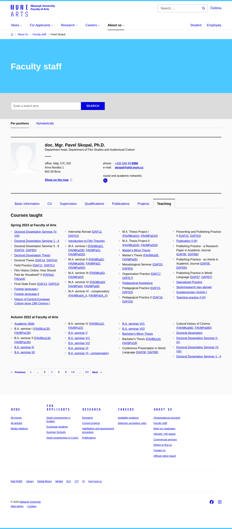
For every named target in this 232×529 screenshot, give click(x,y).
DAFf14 (51, 260)
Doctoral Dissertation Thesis (32, 255)
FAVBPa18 (129, 343)
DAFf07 (206, 277)
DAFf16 (127, 301)
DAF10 (155, 288)
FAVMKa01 (96, 246)
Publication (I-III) (186, 240)
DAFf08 (152, 352)
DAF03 (157, 264)
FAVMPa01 (93, 250)
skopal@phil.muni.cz (129, 167)
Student (195, 25)
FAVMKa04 (98, 282)
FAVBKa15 (97, 323)
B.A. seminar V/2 (79, 343)
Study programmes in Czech (62, 437)
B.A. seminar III (24, 347)
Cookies (32, 506)
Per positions (20, 123)
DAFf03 (127, 268)
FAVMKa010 (131, 235)
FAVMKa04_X (78, 295)
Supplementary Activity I (191, 292)
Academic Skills (24, 323)
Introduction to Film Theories (86, 240)
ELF (68, 481)
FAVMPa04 (75, 286)
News (15, 409)
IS (83, 481)
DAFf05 (181, 267)
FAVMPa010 (149, 235)
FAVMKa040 (76, 263)
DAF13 (42, 283)
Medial (59, 481)
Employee (214, 25)
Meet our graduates (164, 428)
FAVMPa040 (76, 267)
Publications (121, 204)
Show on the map (58, 180)
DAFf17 (127, 278)
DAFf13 (53, 283)
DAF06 (181, 254)
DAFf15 (195, 235)
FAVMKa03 (97, 272)
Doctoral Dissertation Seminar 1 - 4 (36, 240)
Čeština (215, 8)
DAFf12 (73, 235)
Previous (18, 372)
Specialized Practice (189, 282)
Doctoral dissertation (189, 332)
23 (87, 372)
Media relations (19, 428)
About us (163, 409)
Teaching (164, 204)
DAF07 (195, 277)
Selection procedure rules (132, 423)
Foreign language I (26, 289)
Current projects (91, 423)
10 (73, 372)
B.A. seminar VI (78, 348)
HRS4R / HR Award (164, 434)
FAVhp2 (49, 274)
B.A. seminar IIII (24, 352)
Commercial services (165, 439)
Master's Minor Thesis (136, 250)
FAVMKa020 (131, 245)
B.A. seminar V (78, 332)
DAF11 (37, 265)
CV (50, 204)
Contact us (160, 450)
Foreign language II (26, 294)
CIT (77, 481)
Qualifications (94, 204)
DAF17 (156, 273)
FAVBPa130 (22, 332)
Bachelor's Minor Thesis (137, 333)
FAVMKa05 (151, 255)
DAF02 (19, 250)
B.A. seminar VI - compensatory (88, 353)
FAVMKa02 (96, 259)
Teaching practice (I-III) (191, 297)
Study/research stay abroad (194, 287)
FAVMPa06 (91, 286)
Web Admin (17, 506)
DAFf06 (193, 254)
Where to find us (163, 445)
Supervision (68, 204)
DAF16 (158, 297)
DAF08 (141, 352)
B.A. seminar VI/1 (133, 323)
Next (97, 372)
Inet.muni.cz (95, 481)
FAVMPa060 (203, 327)
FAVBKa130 (42, 328)
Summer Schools (56, 432)
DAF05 (205, 263)
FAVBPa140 (22, 342)
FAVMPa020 (149, 245)
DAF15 (184, 235)
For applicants (58, 407)
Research (91, 409)
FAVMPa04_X (98, 295)
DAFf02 (31, 250)
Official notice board (165, 455)
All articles (16, 423)
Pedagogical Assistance (137, 283)
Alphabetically (45, 123)
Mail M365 (16, 481)
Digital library (44, 481)
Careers (126, 409)
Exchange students (57, 426)
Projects (143, 204)
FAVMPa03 (75, 277)
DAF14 (40, 260)
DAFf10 (127, 292)
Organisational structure (167, 417)
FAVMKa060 (185, 327)
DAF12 (97, 231)
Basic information (27, 204)
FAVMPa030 (76, 254)
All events (16, 417)
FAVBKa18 (154, 339)
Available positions (128, 417)
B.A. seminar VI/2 (133, 328)
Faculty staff (160, 423)
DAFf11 (49, 265)
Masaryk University (30, 501)
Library (30, 481)
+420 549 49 (126, 163)
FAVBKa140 (42, 338)
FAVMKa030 (76, 250)
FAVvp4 (19, 278)
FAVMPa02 (93, 263)
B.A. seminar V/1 (79, 338)
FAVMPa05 (129, 259)
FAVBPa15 (75, 327)
